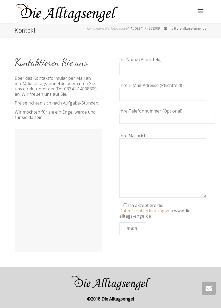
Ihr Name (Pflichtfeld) (163, 66)
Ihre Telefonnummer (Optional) (167, 116)
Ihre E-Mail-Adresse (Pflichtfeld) (163, 92)
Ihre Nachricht (163, 165)
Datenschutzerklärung (142, 211)
